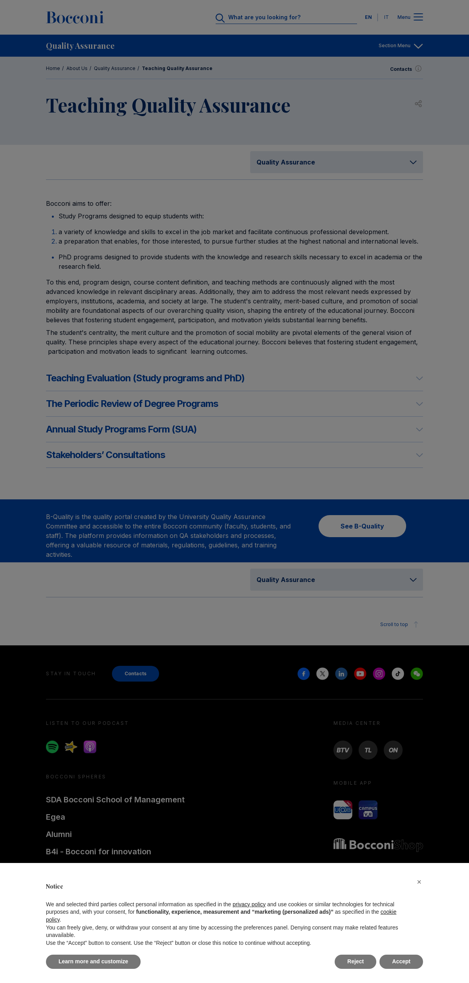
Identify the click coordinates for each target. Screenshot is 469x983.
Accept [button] (401, 961)
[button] (419, 882)
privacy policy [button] (249, 904)
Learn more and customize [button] (93, 961)
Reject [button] (355, 961)
